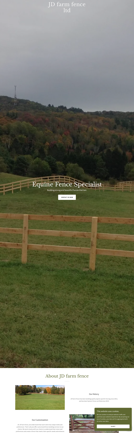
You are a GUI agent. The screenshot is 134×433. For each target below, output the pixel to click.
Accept (113, 426)
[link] (67, 12)
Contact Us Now (67, 197)
